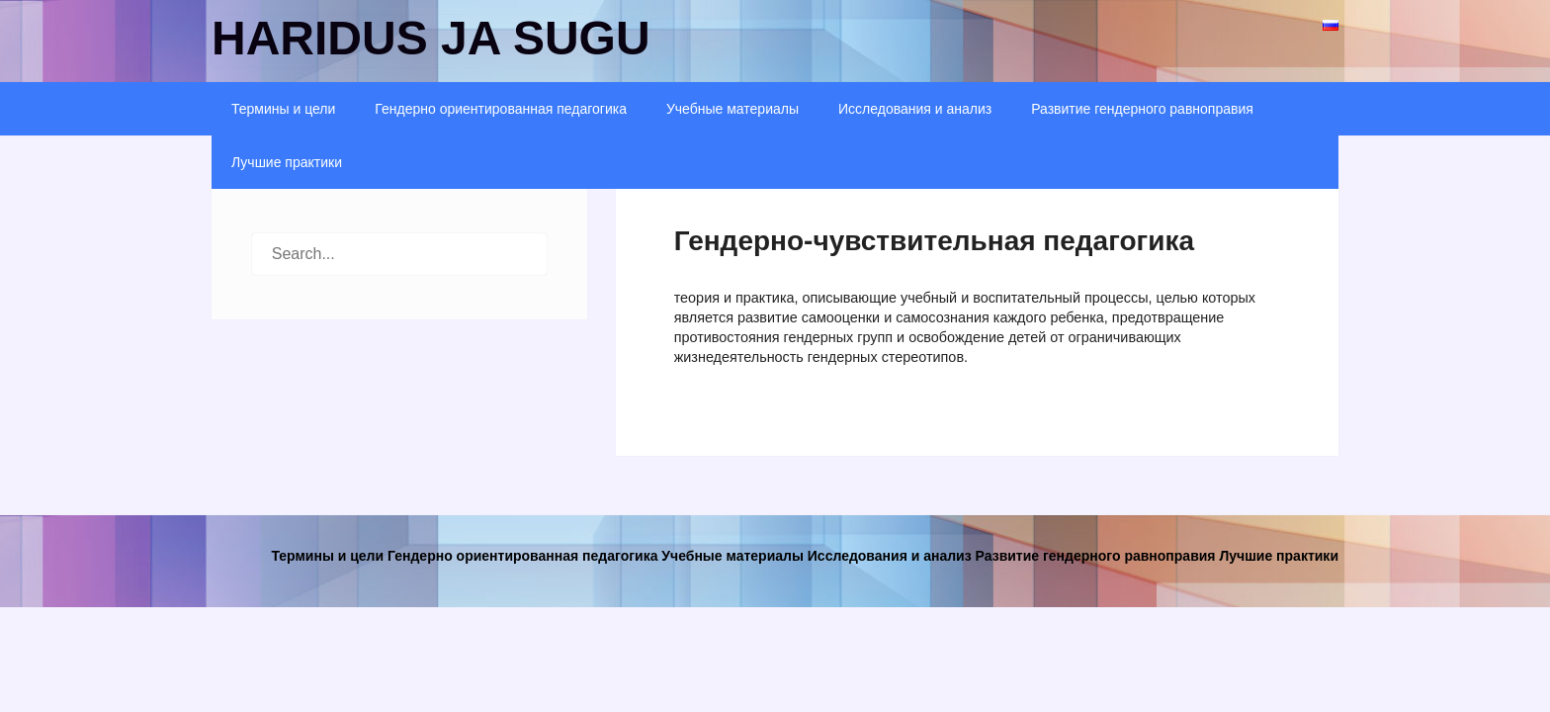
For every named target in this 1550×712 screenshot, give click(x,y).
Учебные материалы (732, 109)
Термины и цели (283, 109)
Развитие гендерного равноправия (1142, 109)
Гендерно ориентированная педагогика (501, 109)
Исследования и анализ (914, 109)
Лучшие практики (286, 162)
